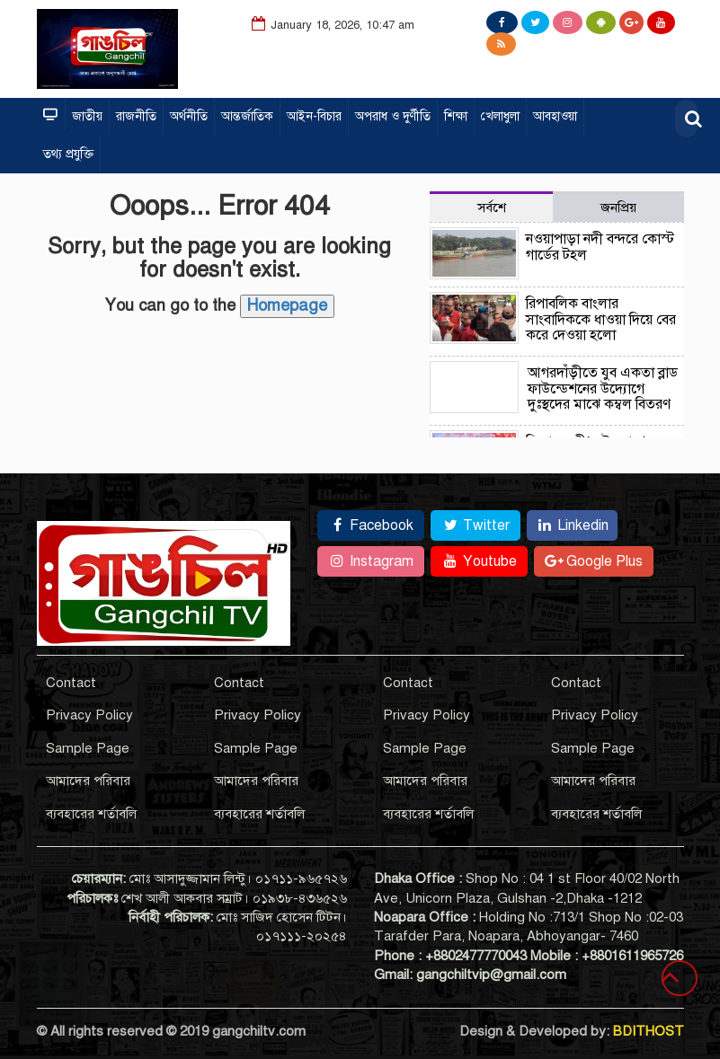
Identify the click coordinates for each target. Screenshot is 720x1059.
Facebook (370, 525)
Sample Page (87, 748)
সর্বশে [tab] (491, 207)
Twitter (475, 525)
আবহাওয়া (555, 116)
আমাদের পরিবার (88, 780)
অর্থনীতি (189, 116)
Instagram (370, 561)
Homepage (287, 305)
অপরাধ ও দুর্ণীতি (393, 116)
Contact (71, 683)
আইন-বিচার (314, 116)
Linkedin (572, 525)
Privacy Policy (89, 715)
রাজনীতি (136, 116)
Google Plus (594, 561)
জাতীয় (87, 116)
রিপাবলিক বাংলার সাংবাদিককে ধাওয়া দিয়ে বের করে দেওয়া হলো (601, 319)
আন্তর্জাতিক (247, 116)
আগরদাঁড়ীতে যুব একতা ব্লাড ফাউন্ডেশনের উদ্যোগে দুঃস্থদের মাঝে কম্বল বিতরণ (603, 388)
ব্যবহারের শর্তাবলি (91, 814)
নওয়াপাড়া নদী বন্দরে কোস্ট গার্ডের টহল (600, 247)
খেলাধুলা (500, 116)
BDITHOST (648, 1031)
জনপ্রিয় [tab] (618, 207)
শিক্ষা (455, 116)
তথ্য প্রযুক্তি (68, 154)
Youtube (479, 561)
